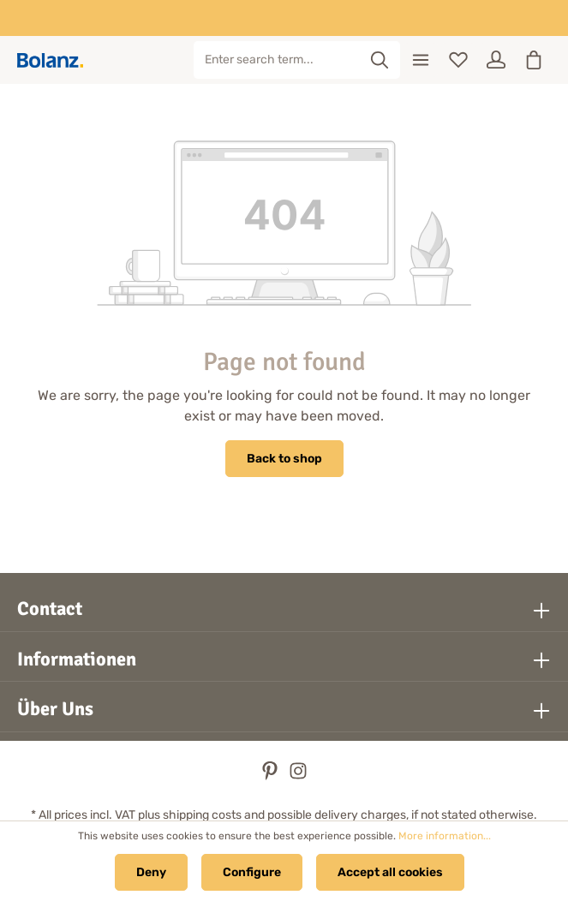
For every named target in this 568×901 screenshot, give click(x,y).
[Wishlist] (458, 60)
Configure (252, 872)
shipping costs (202, 815)
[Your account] (496, 60)
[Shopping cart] (534, 60)
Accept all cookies (390, 872)
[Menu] (421, 60)
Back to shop (284, 458)
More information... (444, 836)
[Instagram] (298, 776)
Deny (151, 872)
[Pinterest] (271, 776)
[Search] (380, 60)
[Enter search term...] (277, 60)
